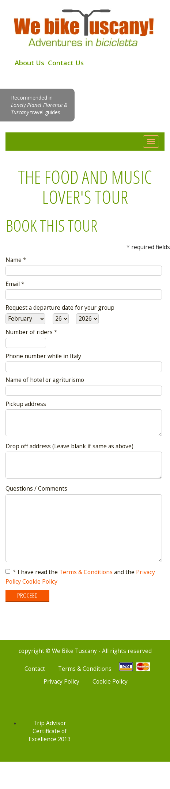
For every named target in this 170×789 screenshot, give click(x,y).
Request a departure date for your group (59, 307)
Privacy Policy (61, 681)
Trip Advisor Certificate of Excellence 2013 (50, 731)
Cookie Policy (39, 581)
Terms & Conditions (86, 572)
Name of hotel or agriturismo (44, 380)
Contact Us (66, 62)
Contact (34, 669)
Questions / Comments (36, 488)
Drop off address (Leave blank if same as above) (69, 446)
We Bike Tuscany (85, 27)
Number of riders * (31, 332)
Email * (14, 284)
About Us (29, 62)
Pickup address (25, 404)
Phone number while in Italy (43, 356)
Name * (15, 260)
